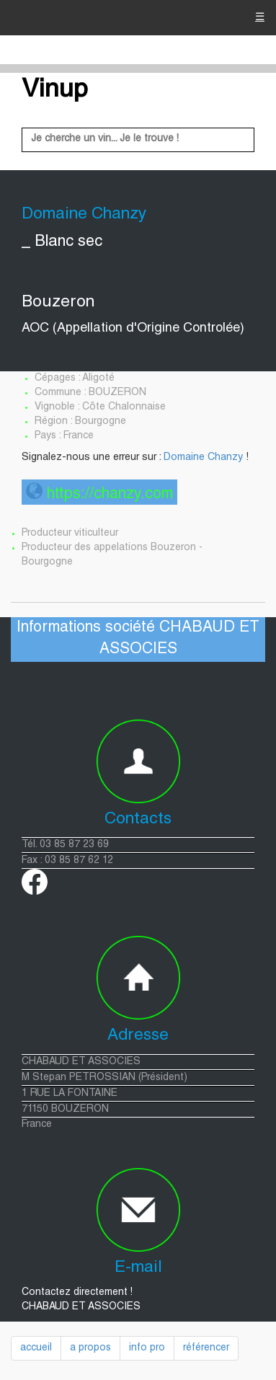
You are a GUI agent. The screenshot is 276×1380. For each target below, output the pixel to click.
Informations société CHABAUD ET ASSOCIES (138, 639)
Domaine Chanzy (203, 458)
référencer (206, 1348)
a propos (90, 1348)
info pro (147, 1348)
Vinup (55, 91)
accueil (36, 1348)
